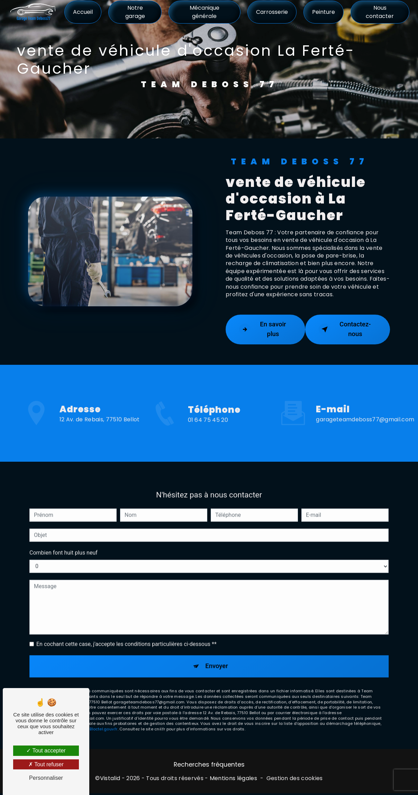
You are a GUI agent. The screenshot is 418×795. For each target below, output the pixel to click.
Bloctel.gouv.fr (103, 722)
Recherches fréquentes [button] (209, 766)
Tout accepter (45, 750)
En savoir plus (263, 329)
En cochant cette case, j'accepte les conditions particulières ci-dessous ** (126, 636)
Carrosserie (272, 12)
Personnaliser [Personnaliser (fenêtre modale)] (46, 778)
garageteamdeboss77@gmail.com (365, 411)
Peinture (323, 12)
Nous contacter (380, 12)
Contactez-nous (345, 329)
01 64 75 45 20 (208, 429)
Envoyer (217, 658)
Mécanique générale (204, 12)
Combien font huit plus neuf (63, 544)
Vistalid (110, 780)
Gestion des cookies (294, 780)
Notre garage (135, 12)
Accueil (83, 12)
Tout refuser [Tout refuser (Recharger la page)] (46, 764)
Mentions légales (233, 780)
